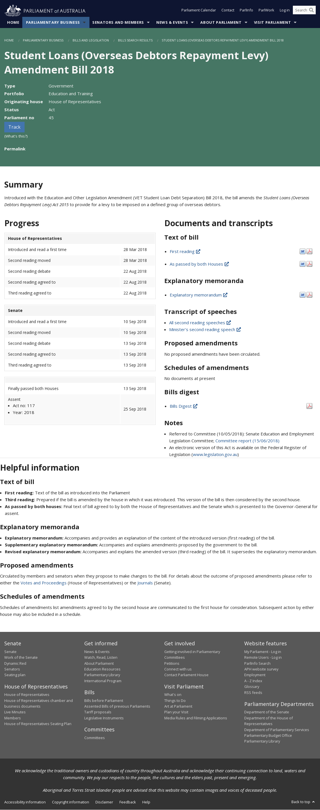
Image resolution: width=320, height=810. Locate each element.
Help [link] (146, 802)
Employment (254, 675)
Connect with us (178, 669)
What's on (172, 694)
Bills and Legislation (91, 40)
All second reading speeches (200, 322)
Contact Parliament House (186, 675)
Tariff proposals (97, 712)
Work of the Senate (21, 657)
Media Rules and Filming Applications (195, 718)
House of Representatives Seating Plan (37, 724)
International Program (102, 680)
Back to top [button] (303, 801)
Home (13, 22)
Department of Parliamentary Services (276, 729)
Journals (145, 583)
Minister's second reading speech (205, 329)
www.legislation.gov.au (215, 454)
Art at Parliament (178, 706)
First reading (185, 251)
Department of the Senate (266, 712)
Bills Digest (184, 406)
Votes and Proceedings (44, 583)
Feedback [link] (127, 802)
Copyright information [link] (70, 802)
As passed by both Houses (200, 264)
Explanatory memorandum (199, 295)
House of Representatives (26, 694)
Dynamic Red (15, 663)
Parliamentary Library (102, 675)
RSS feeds (253, 692)
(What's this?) (16, 136)
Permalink (14, 149)
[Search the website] (304, 11)
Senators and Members (118, 22)
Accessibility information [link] (25, 802)
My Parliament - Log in (262, 651)
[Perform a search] (311, 11)
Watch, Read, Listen (100, 657)
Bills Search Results (135, 40)
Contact (227, 10)
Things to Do (175, 700)
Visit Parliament (272, 22)
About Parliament (220, 22)
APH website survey (261, 669)
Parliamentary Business (53, 22)
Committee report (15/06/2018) (247, 441)
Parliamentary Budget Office (268, 735)
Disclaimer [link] (104, 802)
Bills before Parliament (103, 700)
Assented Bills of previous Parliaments (117, 706)
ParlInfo (246, 10)
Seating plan (14, 675)
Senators (12, 669)
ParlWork (266, 10)
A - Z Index (253, 680)
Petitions (171, 663)
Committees (94, 737)
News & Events (172, 22)
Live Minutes (15, 712)
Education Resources (102, 669)
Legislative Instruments (104, 718)
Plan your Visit (176, 712)
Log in (285, 10)
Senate (10, 651)
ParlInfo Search (257, 663)
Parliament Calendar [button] (198, 10)
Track (14, 127)
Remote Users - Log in (263, 657)
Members (12, 718)
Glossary (251, 686)
